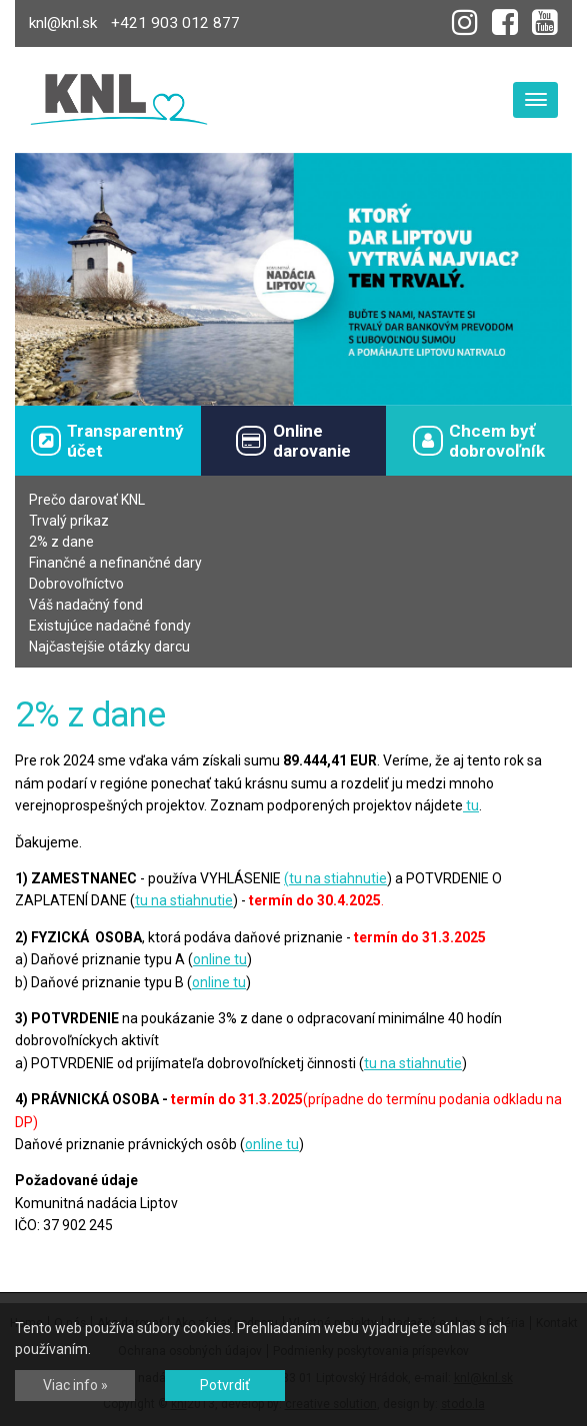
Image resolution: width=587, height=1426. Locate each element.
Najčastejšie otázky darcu (109, 647)
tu (471, 805)
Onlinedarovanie (293, 441)
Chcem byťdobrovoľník (479, 441)
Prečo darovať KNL (87, 500)
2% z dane (61, 542)
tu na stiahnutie (338, 878)
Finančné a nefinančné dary (115, 563)
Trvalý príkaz (69, 521)
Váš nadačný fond (86, 605)
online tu (220, 959)
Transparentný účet (107, 441)
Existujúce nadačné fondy (110, 626)
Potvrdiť (225, 1385)
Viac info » (75, 1385)
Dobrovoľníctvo (76, 584)
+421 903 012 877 (175, 23)
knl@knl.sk (63, 23)
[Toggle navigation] (535, 100)
